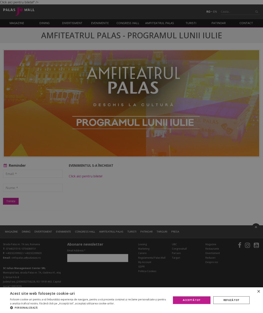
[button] (88, 308)
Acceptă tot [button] (191, 300)
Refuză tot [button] (231, 300)
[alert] (131, 156)
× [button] (258, 291)
